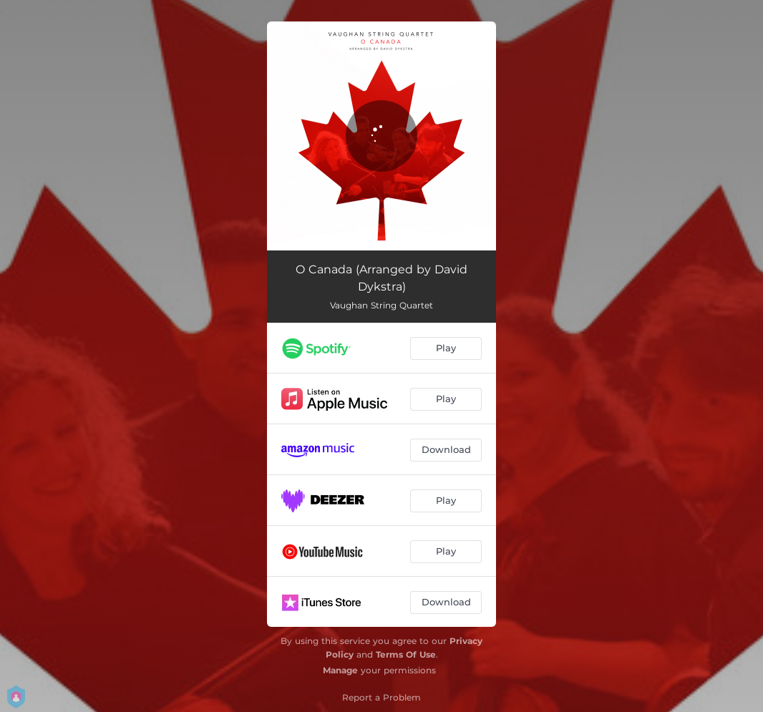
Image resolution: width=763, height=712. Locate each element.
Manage (340, 670)
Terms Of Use (406, 654)
